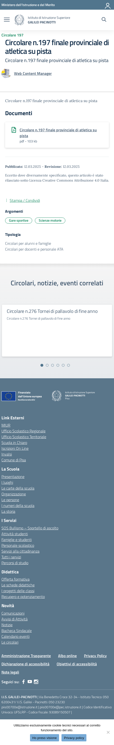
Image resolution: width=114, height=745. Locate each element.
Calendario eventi (15, 636)
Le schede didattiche (18, 585)
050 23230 (57, 701)
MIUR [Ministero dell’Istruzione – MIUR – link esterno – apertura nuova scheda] (5, 425)
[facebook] (23, 682)
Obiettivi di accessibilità (77, 664)
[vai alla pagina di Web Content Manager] (33, 73)
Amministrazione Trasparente (26, 656)
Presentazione (12, 476)
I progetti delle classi (17, 591)
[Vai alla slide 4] (57, 365)
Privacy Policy (95, 656)
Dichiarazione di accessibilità (25, 664)
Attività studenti (14, 534)
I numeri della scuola (17, 505)
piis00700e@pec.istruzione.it (60, 707)
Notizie (7, 625)
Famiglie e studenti (16, 539)
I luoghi (7, 482)
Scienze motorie (50, 220)
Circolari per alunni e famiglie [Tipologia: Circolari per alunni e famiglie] (28, 243)
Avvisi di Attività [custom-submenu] (14, 619)
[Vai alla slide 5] (63, 365)
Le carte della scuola (17, 488)
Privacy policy (74, 738)
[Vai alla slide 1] (41, 365)
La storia (8, 511)
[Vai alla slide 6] (68, 365)
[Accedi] (108, 5)
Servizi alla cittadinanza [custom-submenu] (20, 551)
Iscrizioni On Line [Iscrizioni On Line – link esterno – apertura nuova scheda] (15, 448)
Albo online (67, 656)
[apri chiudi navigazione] (7, 20)
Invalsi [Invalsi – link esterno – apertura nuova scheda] (6, 454)
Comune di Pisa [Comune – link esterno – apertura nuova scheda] (13, 460)
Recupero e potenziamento (23, 596)
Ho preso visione (44, 738)
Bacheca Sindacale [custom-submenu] (16, 630)
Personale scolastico (17, 545)
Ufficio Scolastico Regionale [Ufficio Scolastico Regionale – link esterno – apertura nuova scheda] (23, 431)
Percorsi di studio (14, 563)
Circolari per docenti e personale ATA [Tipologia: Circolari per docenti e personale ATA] (34, 249)
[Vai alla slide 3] (52, 365)
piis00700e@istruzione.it (19, 707)
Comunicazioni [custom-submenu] (12, 613)
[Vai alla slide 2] (47, 365)
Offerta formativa (15, 579)
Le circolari (9, 642)
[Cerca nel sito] (104, 20)
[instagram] (36, 682)
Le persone (10, 500)
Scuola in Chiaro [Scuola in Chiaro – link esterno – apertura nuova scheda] (14, 442)
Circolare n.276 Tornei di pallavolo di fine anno (52, 311)
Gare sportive (18, 220)
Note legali (10, 672)
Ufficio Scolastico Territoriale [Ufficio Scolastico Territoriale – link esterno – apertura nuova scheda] (23, 437)
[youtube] (30, 682)
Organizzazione (13, 494)
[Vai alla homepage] (19, 19)
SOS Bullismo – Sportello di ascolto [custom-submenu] (29, 528)
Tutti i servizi (11, 557)
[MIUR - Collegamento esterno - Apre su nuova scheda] (28, 4)
